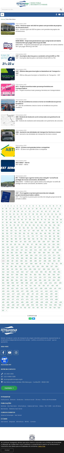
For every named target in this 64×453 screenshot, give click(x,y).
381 (3, 280)
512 (25, 308)
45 (42, 211)
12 (39, 206)
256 (30, 253)
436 (17, 291)
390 (45, 280)
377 (45, 277)
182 (58, 236)
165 (45, 233)
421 (8, 288)
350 (41, 272)
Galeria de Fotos (33, 406)
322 (29, 266)
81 (2, 220)
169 (3, 236)
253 (16, 253)
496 (13, 305)
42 (30, 211)
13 (43, 206)
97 (3, 222)
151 (46, 231)
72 (26, 217)
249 (59, 250)
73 (30, 217)
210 (3, 244)
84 (14, 220)
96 (61, 220)
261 (53, 253)
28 (36, 209)
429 (45, 288)
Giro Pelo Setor (12, 406)
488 (37, 302)
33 (55, 209)
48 (54, 211)
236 (58, 247)
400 (31, 283)
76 (42, 217)
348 (32, 272)
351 (46, 272)
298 (45, 261)
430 (50, 288)
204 (34, 242)
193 (46, 239)
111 (61, 222)
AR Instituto (20, 422)
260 (48, 253)
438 (27, 291)
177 (37, 236)
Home (3, 19)
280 (22, 258)
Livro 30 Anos (57, 406)
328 (56, 266)
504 (50, 305)
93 (49, 220)
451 (33, 294)
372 (21, 277)
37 (10, 211)
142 (7, 231)
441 (41, 291)
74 (34, 217)
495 (8, 305)
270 (36, 255)
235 (53, 247)
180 (50, 236)
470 (8, 299)
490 (46, 302)
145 (20, 231)
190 (33, 239)
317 (7, 266)
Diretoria (12, 400)
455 (51, 294)
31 (48, 209)
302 (3, 264)
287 (54, 258)
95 (57, 220)
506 (60, 305)
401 (36, 283)
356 (8, 275)
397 (17, 283)
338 (44, 269)
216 (28, 244)
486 (27, 302)
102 (23, 222)
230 (31, 247)
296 (35, 261)
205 (39, 242)
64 (56, 214)
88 (30, 220)
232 (39, 247)
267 (22, 255)
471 (13, 299)
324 (38, 266)
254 (21, 253)
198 (7, 242)
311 (44, 264)
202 (25, 242)
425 (26, 288)
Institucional (5, 400)
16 (53, 206)
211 (7, 244)
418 (52, 286)
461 (22, 297)
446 (8, 294)
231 (35, 247)
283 (35, 258)
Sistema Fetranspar (7, 415)
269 (31, 255)
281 (26, 258)
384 (16, 280)
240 (17, 250)
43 (34, 211)
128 (7, 228)
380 (59, 277)
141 (3, 231)
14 (46, 206)
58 (33, 214)
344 (12, 272)
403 (45, 283)
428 (41, 288)
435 (13, 291)
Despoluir (12, 422)
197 (3, 242)
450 (28, 294)
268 (26, 255)
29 (40, 209)
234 (48, 247)
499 (27, 305)
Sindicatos (20, 400)
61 (44, 214)
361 (31, 275)
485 (22, 302)
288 (59, 258)
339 (48, 269)
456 (56, 294)
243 (31, 250)
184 (7, 239)
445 (3, 294)
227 (17, 247)
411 (22, 286)
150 (42, 231)
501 (37, 305)
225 (8, 247)
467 (51, 297)
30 (44, 209)
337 (39, 269)
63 (52, 214)
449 (23, 294)
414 (35, 286)
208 (53, 242)
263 (3, 255)
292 (17, 261)
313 (52, 264)
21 (9, 209)
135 (36, 228)
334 (25, 269)
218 (36, 244)
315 (61, 264)
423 (17, 288)
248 (55, 250)
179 (46, 236)
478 (46, 299)
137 (45, 228)
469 (3, 299)
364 (44, 275)
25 (25, 209)
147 (29, 231)
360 (26, 275)
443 (51, 291)
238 (8, 250)
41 (26, 211)
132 (24, 228)
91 (41, 220)
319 (16, 266)
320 (20, 266)
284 (40, 258)
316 (3, 266)
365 (49, 275)
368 (3, 277)
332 (16, 269)
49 (58, 211)
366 (53, 275)
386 (26, 280)
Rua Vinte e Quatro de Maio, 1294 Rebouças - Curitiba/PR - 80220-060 (26, 382)
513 (29, 308)
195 (54, 239)
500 (32, 305)
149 (38, 231)
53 (14, 214)
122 (42, 225)
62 (48, 214)
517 (46, 308)
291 (12, 261)
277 (8, 258)
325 (42, 266)
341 (58, 269)
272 (45, 255)
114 (10, 225)
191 (37, 239)
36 (6, 211)
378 (49, 277)
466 (46, 297)
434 (8, 291)
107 (45, 222)
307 (26, 264)
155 (3, 233)
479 (51, 299)
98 (7, 222)
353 (54, 272)
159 (20, 233)
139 (53, 228)
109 (53, 222)
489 (41, 302)
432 (59, 288)
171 (11, 236)
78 (50, 217)
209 (58, 242)
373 (26, 277)
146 (24, 231)
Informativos (22, 406)
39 (18, 211)
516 (42, 308)
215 (23, 244)
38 (14, 211)
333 (21, 269)
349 (36, 272)
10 (33, 206)
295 (31, 261)
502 (41, 305)
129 (11, 228)
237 (3, 250)
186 (16, 239)
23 (17, 209)
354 (59, 272)
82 (6, 220)
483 (12, 302)
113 (6, 225)
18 (60, 206)
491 (51, 302)
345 (17, 272)
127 (3, 228)
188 (25, 239)
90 (38, 220)
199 (12, 242)
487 (32, 302)
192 (41, 239)
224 (3, 247)
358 (17, 275)
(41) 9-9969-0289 (9, 377)
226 (12, 247)
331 (12, 269)
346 (22, 272)
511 (21, 308)
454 (46, 294)
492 (56, 302)
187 (20, 239)
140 (57, 228)
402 (41, 283)
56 (25, 214)
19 (2, 209)
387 (31, 280)
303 (8, 264)
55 (21, 214)
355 (3, 275)
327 (52, 266)
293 (21, 261)
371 (17, 277)
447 (13, 294)
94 (53, 220)
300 (54, 261)
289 (3, 261)
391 (49, 280)
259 (44, 253)
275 (59, 255)
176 (33, 236)
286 (49, 258)
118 (26, 225)
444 (56, 291)
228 (21, 247)
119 (29, 225)
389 (40, 280)
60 (41, 214)
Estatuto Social (29, 400)
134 (32, 228)
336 (35, 269)
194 (50, 239)
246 (45, 250)
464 (36, 297)
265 (12, 255)
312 (48, 264)
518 (50, 308)
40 (22, 211)
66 (3, 217)
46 (46, 211)
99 (11, 222)
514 (33, 308)
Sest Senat (18, 415)
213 (15, 244)
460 (17, 297)
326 (47, 266)
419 (57, 286)
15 (50, 206)
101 (19, 222)
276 (3, 258)
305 (17, 264)
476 (37, 299)
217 (32, 244)
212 (11, 244)
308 (31, 264)
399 (27, 283)
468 (56, 297)
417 (48, 286)
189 (29, 239)
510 (17, 308)
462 (27, 297)
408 (8, 286)
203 (30, 242)
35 (2, 211)
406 (60, 283)
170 (7, 236)
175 (28, 236)
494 (3, 305)
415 (39, 286)
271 (40, 255)
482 (7, 302)
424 (22, 288)
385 (21, 280)
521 (3, 310)
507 (3, 308)
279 (17, 258)
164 (41, 233)
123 (46, 225)
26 (29, 209)
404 (50, 283)
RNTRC (27, 422)
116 (18, 225)
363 (39, 275)
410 (18, 286)
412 (26, 286)
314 (57, 264)
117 (22, 225)
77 (46, 217)
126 (58, 225)
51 (6, 214)
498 (23, 305)
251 (7, 253)
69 (15, 217)
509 (12, 308)
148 (33, 231)
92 (45, 220)
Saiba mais (41, 446)
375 (35, 277)
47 (50, 211)
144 (16, 231)
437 (22, 291)
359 (21, 275)
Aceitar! (7, 450)
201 (21, 242)
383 (12, 280)
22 (13, 209)
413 (30, 286)
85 (18, 220)
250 (3, 253)
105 (36, 222)
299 (49, 261)
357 (12, 275)
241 (22, 250)
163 (36, 233)
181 (54, 236)
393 (58, 280)
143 (11, 231)
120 (34, 225)
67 (7, 217)
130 (16, 228)
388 (35, 280)
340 (53, 269)
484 (17, 302)
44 (38, 211)
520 (59, 308)
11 (36, 206)
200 (16, 242)
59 (37, 214)
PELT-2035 (48, 406)
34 (59, 209)
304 (12, 264)
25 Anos (38, 400)
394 (3, 283)
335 (30, 269)
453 (42, 294)
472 (17, 299)
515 (38, 308)
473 (22, 299)
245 (40, 250)
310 (40, 264)
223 (58, 244)
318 (11, 266)
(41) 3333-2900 (9, 374)
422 (12, 288)
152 (50, 231)
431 (55, 288)
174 (24, 236)
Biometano (4, 409)
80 (57, 217)
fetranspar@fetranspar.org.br (13, 379)
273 (49, 255)
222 (53, 244)
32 (51, 209)
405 (55, 283)
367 (58, 275)
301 (59, 261)
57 (29, 214)
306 (22, 264)
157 (11, 233)
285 (45, 258)
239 (12, 250)
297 (40, 261)
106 (40, 222)
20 (6, 209)
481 (3, 302)
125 (54, 225)
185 (12, 239)
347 (27, 272)
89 (34, 220)
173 (20, 236)
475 (32, 299)
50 (3, 214)
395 (8, 283)
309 (36, 264)
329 (3, 269)
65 (60, 214)
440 (36, 291)
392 (54, 280)
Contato (9, 388)
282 (31, 258)
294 (26, 261)
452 (37, 294)
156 (7, 233)
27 (33, 209)
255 (25, 253)
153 (54, 231)
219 (40, 244)
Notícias (3, 406)
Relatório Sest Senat (15, 409)
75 (38, 217)
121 (37, 225)
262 (57, 253)
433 (3, 291)
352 (50, 272)
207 (48, 242)
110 (57, 222)
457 (3, 297)
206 (44, 242)
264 (8, 255)
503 (46, 305)
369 (8, 277)
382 (7, 280)
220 (45, 244)
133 (28, 228)
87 (26, 220)
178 (41, 236)
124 (50, 225)
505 (55, 305)
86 (22, 220)
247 (50, 250)
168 (58, 233)
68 (11, 217)
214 (19, 244)
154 (58, 231)
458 (8, 297)
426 (31, 288)
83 (10, 220)
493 (60, 302)
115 (14, 225)
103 (27, 222)
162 (32, 233)
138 (49, 228)
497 (18, 305)
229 (26, 247)
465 (41, 297)
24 (21, 209)
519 (55, 308)
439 (32, 291)
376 (40, 277)
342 (3, 272)
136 (40, 228)
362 (35, 275)
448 (18, 294)
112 (2, 225)
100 (15, 222)
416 (44, 286)
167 (54, 233)
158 (16, 233)
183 (3, 239)
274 (54, 255)
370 (12, 277)
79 (54, 217)
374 (31, 277)
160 (24, 233)
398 (22, 283)
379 (54, 277)
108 (49, 222)
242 (26, 250)
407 (3, 286)
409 (13, 286)
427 (36, 288)
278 (12, 258)
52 (10, 214)
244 (35, 250)
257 (35, 253)
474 (27, 299)
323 (33, 266)
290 (8, 261)
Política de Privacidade (49, 400)
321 (24, 266)
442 (46, 291)
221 (49, 244)
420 (3, 288)
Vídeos (41, 406)
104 (32, 222)
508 (8, 308)
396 (12, 283)
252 (12, 253)
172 (15, 236)
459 (13, 297)
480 (56, 299)
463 (31, 297)
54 (18, 214)
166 (49, 233)
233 (44, 247)
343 (8, 272)
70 (19, 217)
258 (39, 253)
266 (17, 255)
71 (22, 217)
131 (19, 228)
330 (8, 269)
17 (57, 206)
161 (28, 233)
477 (41, 299)
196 (59, 239)
